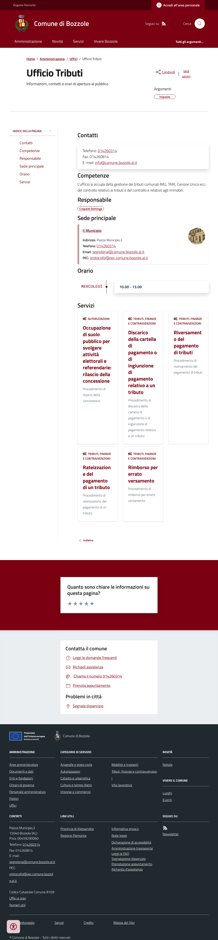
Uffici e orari (17, 898)
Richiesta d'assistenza (127, 869)
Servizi (78, 41)
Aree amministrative (23, 764)
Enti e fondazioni (21, 778)
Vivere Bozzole (106, 41)
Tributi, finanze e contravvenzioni (142, 321)
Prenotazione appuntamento (132, 864)
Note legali (119, 835)
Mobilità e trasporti (125, 764)
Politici (14, 798)
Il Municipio (92, 230)
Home (30, 58)
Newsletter (171, 834)
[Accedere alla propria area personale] (178, 5)
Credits (88, 922)
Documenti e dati (21, 771)
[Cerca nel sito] (198, 23)
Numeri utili (17, 905)
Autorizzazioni (96, 318)
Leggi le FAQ (120, 853)
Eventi (167, 799)
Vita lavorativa (122, 785)
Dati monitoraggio (21, 922)
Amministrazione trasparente (132, 848)
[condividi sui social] (165, 72)
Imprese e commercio (75, 791)
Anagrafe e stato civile (76, 764)
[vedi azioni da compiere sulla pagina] (183, 74)
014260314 (107, 151)
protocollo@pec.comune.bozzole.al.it (119, 258)
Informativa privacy (125, 828)
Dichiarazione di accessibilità (131, 842)
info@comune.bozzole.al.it (116, 162)
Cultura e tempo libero (76, 785)
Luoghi (167, 793)
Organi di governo (21, 785)
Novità (57, 41)
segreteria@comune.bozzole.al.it (118, 252)
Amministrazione (28, 41)
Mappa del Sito (124, 922)
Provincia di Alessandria (77, 828)
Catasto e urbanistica (75, 778)
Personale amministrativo (27, 791)
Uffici (73, 58)
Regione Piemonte (24, 5)
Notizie (167, 764)
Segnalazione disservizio (129, 858)
